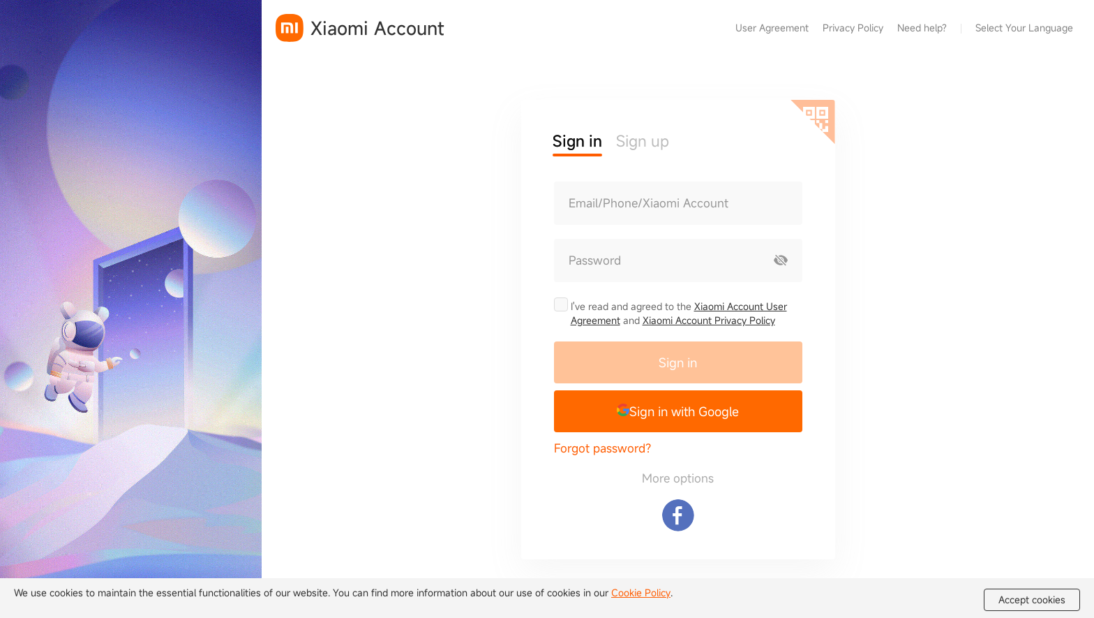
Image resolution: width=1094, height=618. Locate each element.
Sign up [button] (642, 141)
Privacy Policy (853, 27)
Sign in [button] (577, 141)
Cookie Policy (640, 592)
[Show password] (781, 260)
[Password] (657, 260)
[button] (678, 411)
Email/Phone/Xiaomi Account (648, 203)
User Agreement (772, 27)
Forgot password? (602, 448)
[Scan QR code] (812, 122)
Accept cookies (1031, 599)
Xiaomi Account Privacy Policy (709, 320)
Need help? (922, 27)
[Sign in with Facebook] (678, 515)
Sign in (678, 362)
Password (595, 260)
